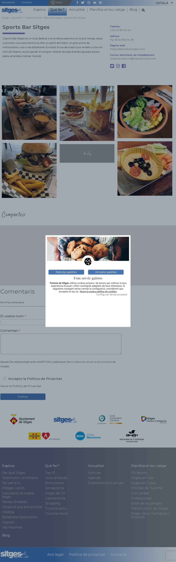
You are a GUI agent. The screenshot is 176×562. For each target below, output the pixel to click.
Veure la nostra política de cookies (98, 291)
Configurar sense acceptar (112, 294)
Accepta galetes (106, 272)
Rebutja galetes (66, 272)
